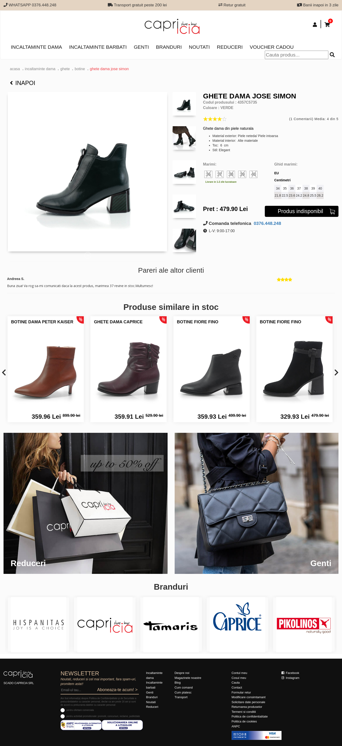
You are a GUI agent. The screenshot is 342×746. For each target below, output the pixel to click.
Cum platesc (182, 692)
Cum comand (183, 687)
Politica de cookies (244, 721)
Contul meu (239, 673)
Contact (237, 687)
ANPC (236, 726)
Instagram (290, 678)
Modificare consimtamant (249, 697)
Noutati (199, 47)
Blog (177, 682)
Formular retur (241, 692)
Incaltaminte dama (36, 47)
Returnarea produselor (247, 707)
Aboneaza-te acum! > (117, 689)
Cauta (236, 682)
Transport (180, 697)
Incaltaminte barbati (98, 47)
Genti (141, 47)
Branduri (169, 47)
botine (80, 69)
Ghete (65, 69)
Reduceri (230, 47)
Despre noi (181, 673)
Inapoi (22, 83)
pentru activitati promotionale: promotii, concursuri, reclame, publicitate (103, 716)
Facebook (290, 673)
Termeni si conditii (244, 712)
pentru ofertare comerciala (80, 710)
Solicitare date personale (248, 702)
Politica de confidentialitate (250, 716)
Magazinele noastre (187, 678)
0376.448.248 (267, 223)
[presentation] (4, 373)
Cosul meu (239, 678)
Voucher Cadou (272, 47)
